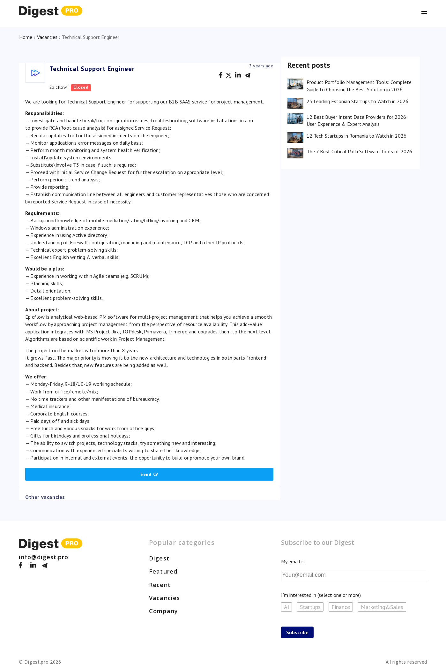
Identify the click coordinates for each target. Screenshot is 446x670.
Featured (163, 571)
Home (25, 37)
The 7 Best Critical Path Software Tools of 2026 (359, 151)
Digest (159, 558)
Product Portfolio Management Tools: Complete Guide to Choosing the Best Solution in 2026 (359, 85)
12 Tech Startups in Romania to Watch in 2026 (356, 136)
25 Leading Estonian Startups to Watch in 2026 (357, 101)
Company (163, 611)
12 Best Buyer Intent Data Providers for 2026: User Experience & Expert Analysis (357, 120)
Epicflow (58, 87)
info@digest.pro (44, 557)
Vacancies (47, 37)
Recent (160, 585)
